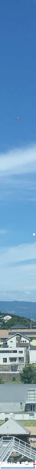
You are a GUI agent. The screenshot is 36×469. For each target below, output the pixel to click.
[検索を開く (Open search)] (34, 234)
